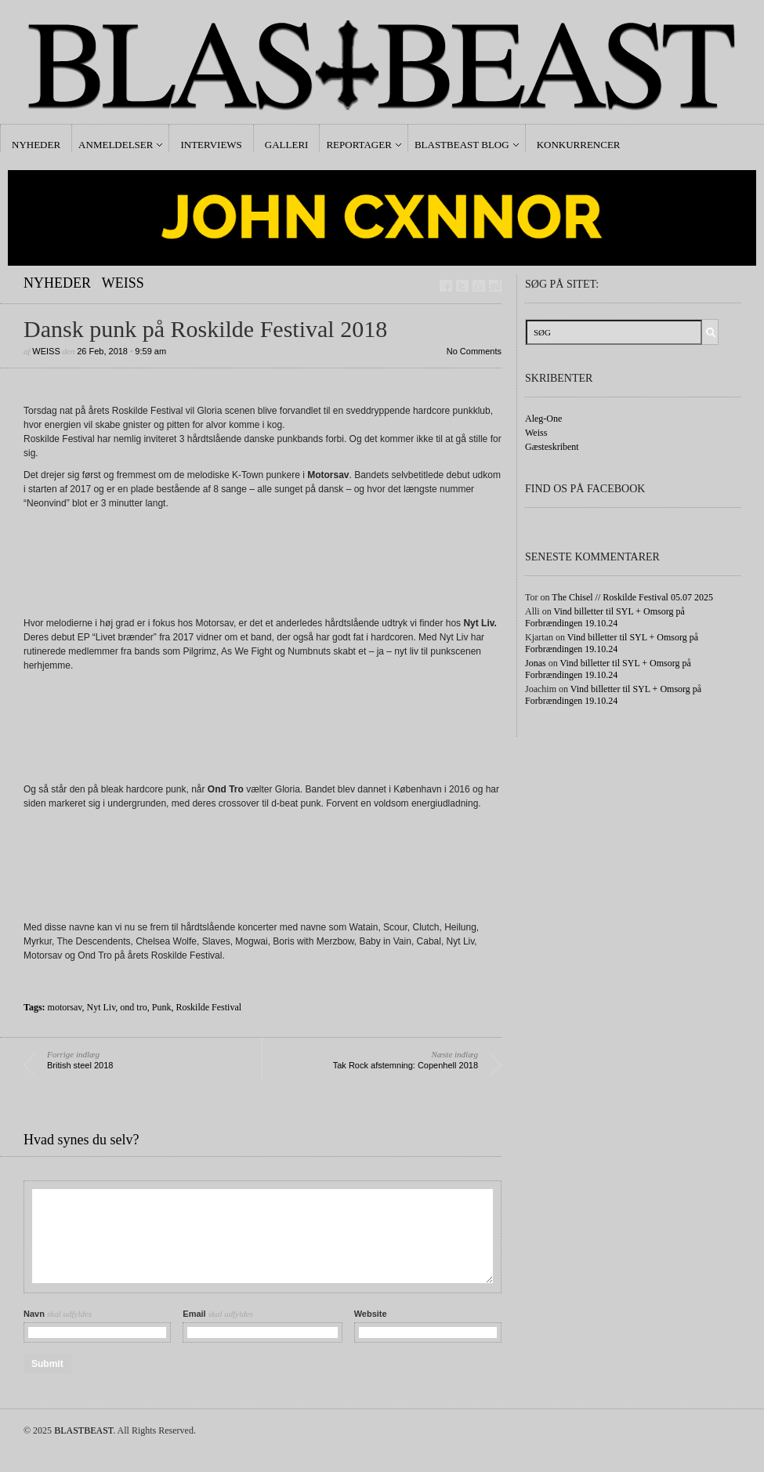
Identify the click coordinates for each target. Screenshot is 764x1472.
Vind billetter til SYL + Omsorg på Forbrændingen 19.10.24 (605, 617)
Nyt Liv (100, 1007)
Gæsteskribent (552, 446)
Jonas (535, 663)
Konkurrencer (579, 144)
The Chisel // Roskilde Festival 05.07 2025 (632, 597)
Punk (162, 1007)
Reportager (358, 144)
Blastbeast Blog (462, 144)
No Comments (474, 351)
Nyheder (36, 144)
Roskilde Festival (208, 1007)
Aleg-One (543, 418)
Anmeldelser (115, 144)
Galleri (287, 144)
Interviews (210, 144)
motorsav (65, 1007)
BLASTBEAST (83, 1430)
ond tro (133, 1007)
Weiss (123, 283)
